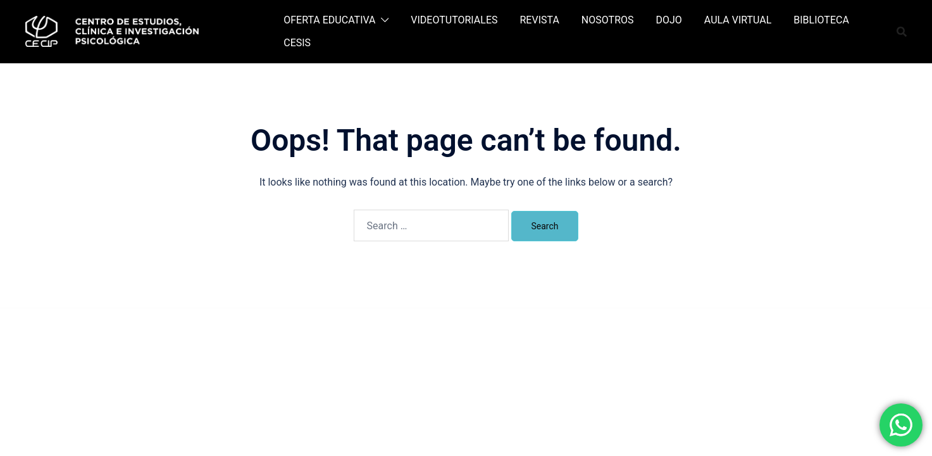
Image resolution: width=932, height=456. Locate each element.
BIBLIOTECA (821, 20)
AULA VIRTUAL (737, 20)
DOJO (669, 20)
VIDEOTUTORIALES (454, 20)
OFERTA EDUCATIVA (329, 20)
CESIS (297, 43)
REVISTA (539, 20)
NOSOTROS (607, 20)
